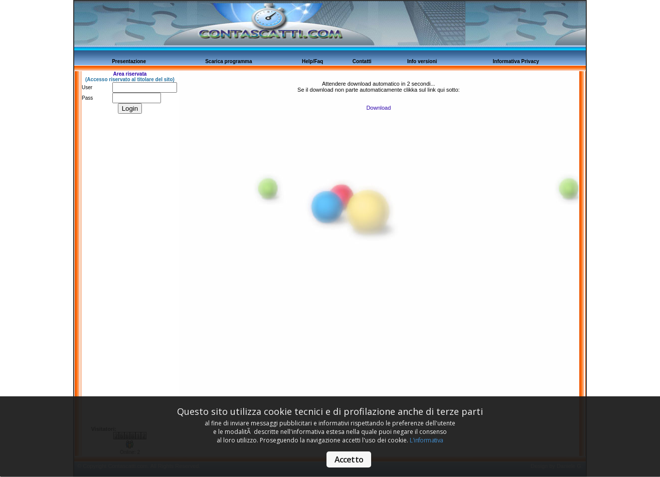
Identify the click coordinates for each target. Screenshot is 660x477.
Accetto (349, 459)
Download (378, 108)
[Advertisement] (121, 275)
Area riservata (130, 74)
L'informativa (426, 440)
